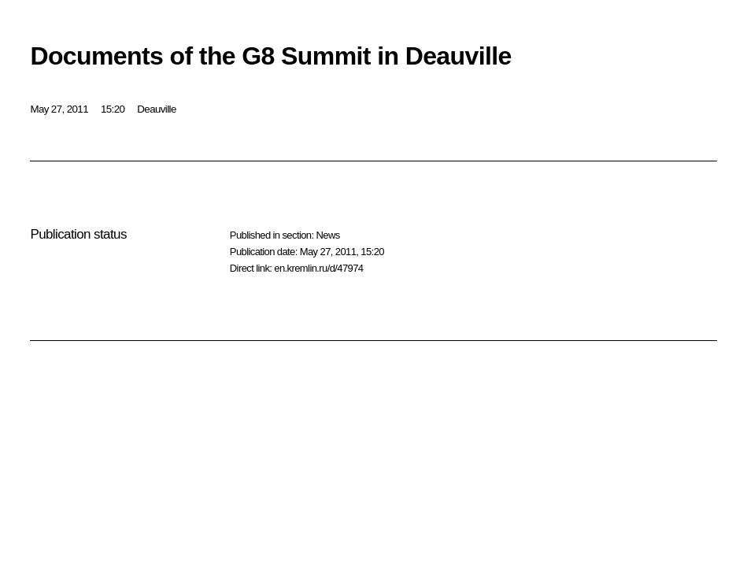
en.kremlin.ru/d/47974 (318, 268)
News (327, 235)
